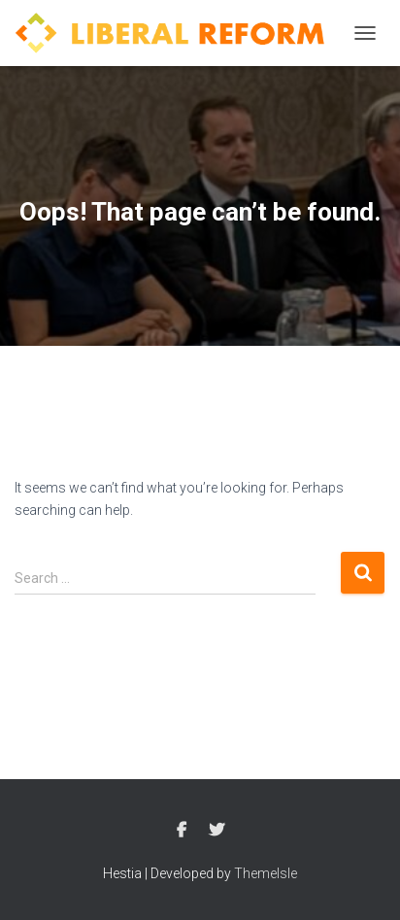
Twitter (216, 830)
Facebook (181, 830)
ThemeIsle (265, 873)
